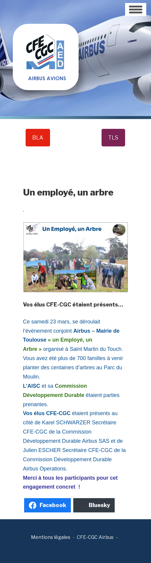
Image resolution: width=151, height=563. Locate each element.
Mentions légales (50, 537)
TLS (113, 138)
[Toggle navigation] (135, 9)
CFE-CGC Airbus (95, 537)
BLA (37, 138)
